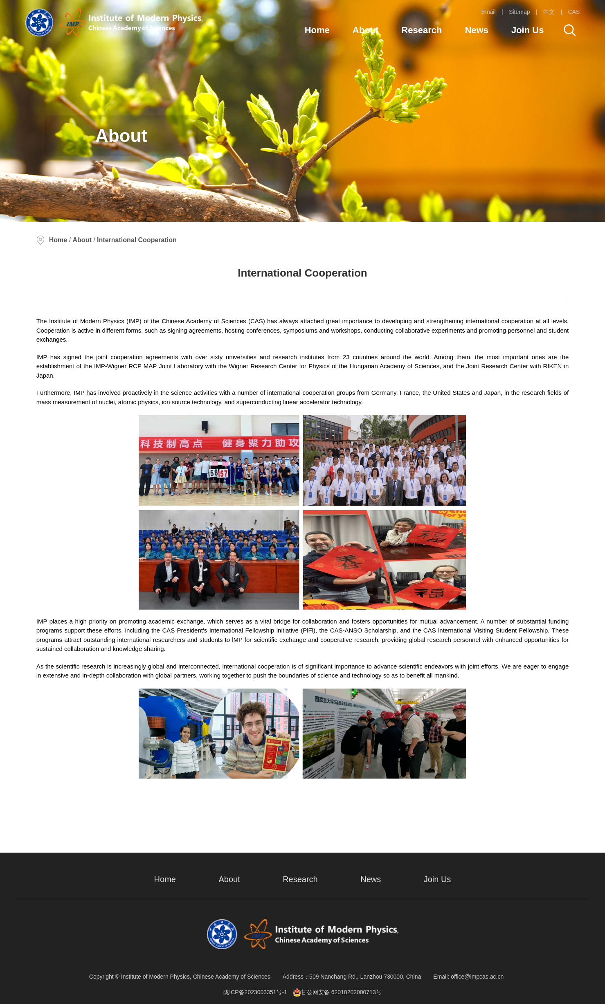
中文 (549, 12)
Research (421, 30)
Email (488, 12)
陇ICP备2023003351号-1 (255, 992)
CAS (574, 12)
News (476, 30)
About (366, 30)
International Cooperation (137, 239)
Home (317, 30)
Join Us (527, 30)
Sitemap (519, 12)
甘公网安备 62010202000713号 (337, 992)
